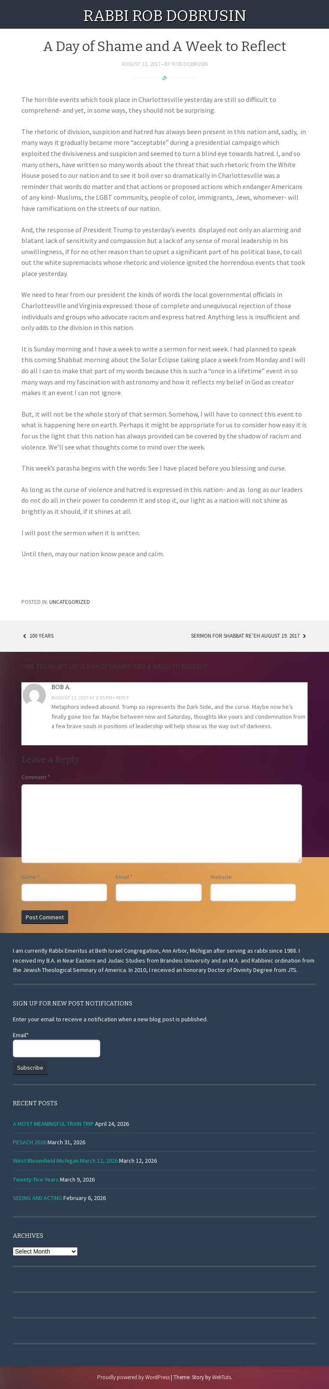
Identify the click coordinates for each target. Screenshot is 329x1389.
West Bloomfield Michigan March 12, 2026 (65, 1160)
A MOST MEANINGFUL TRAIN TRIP (53, 1124)
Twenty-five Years (36, 1179)
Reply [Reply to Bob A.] (122, 697)
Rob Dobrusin (190, 64)
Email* (56, 1044)
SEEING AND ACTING (37, 1198)
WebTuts (221, 1377)
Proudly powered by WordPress (133, 1377)
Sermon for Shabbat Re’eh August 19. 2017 (249, 635)
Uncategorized (69, 602)
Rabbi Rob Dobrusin (164, 15)
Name (30, 877)
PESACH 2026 (29, 1142)
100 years (37, 635)
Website (221, 877)
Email (124, 877)
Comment (35, 777)
